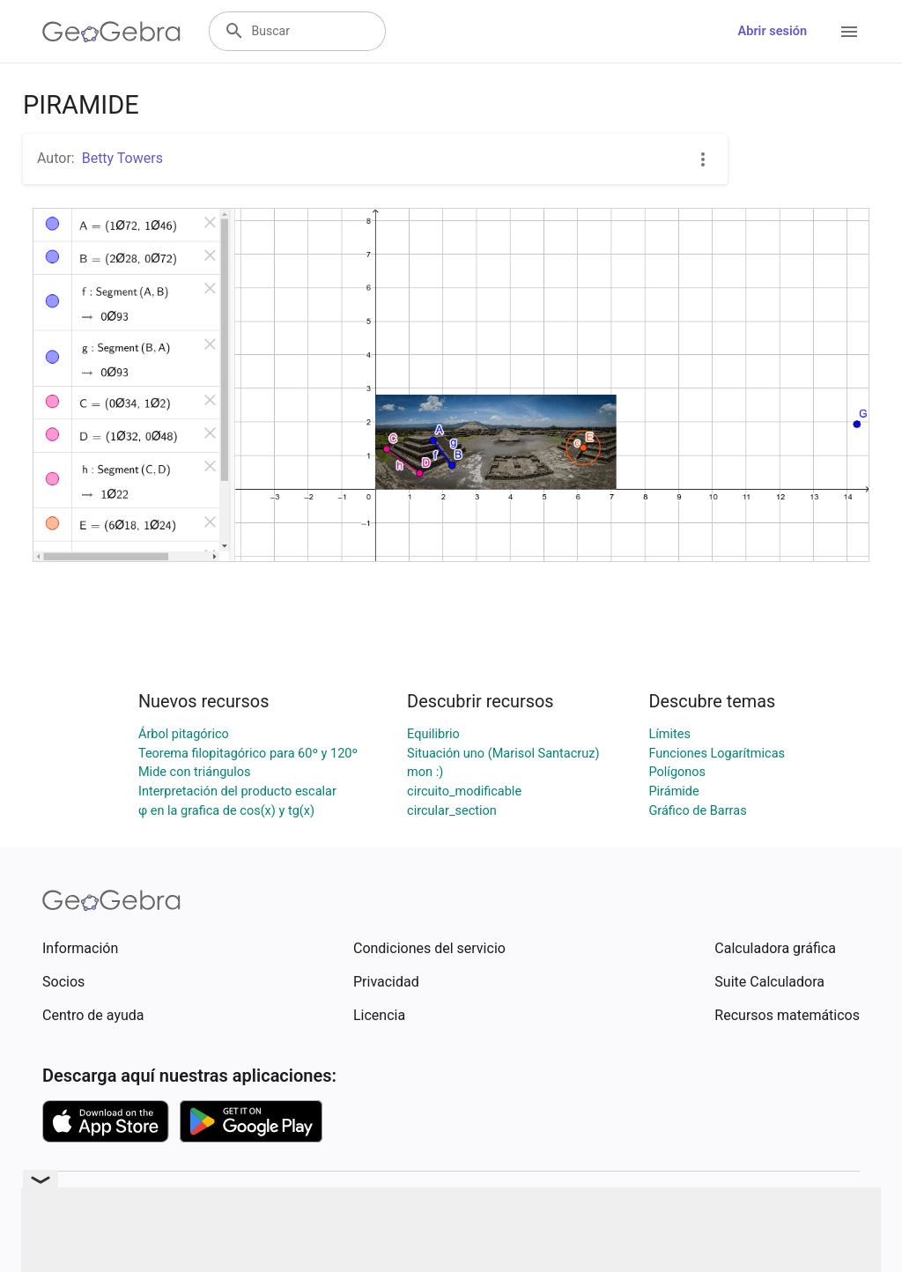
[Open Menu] (849, 31)
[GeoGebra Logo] (111, 31)
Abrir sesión (772, 31)
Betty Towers (122, 158)
